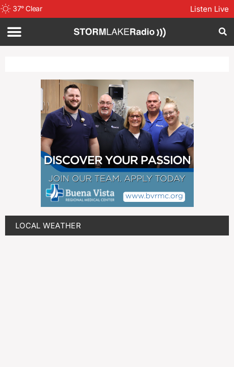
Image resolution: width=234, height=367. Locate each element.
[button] (14, 31)
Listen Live (209, 9)
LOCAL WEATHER (48, 225)
